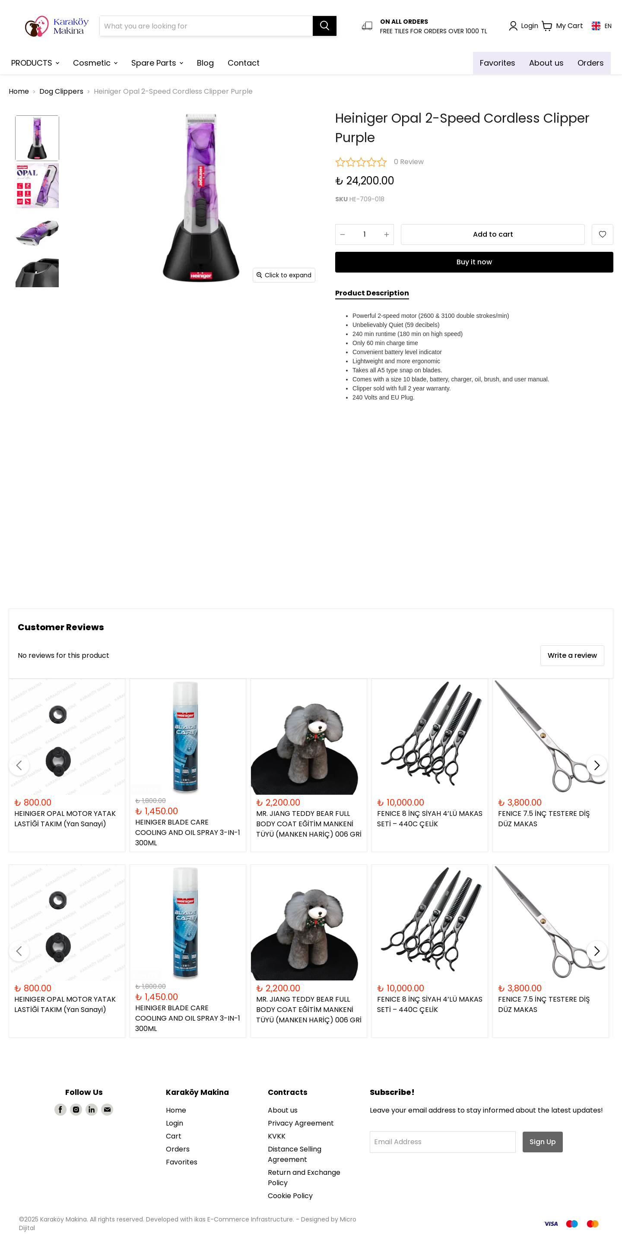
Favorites (181, 1162)
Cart (173, 1136)
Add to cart (493, 234)
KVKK (277, 1136)
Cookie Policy (290, 1196)
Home (19, 91)
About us (283, 1110)
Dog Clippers (61, 91)
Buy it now (474, 262)
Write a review (572, 655)
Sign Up (543, 1142)
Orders (178, 1149)
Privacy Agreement (301, 1123)
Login (174, 1123)
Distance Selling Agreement (294, 1154)
